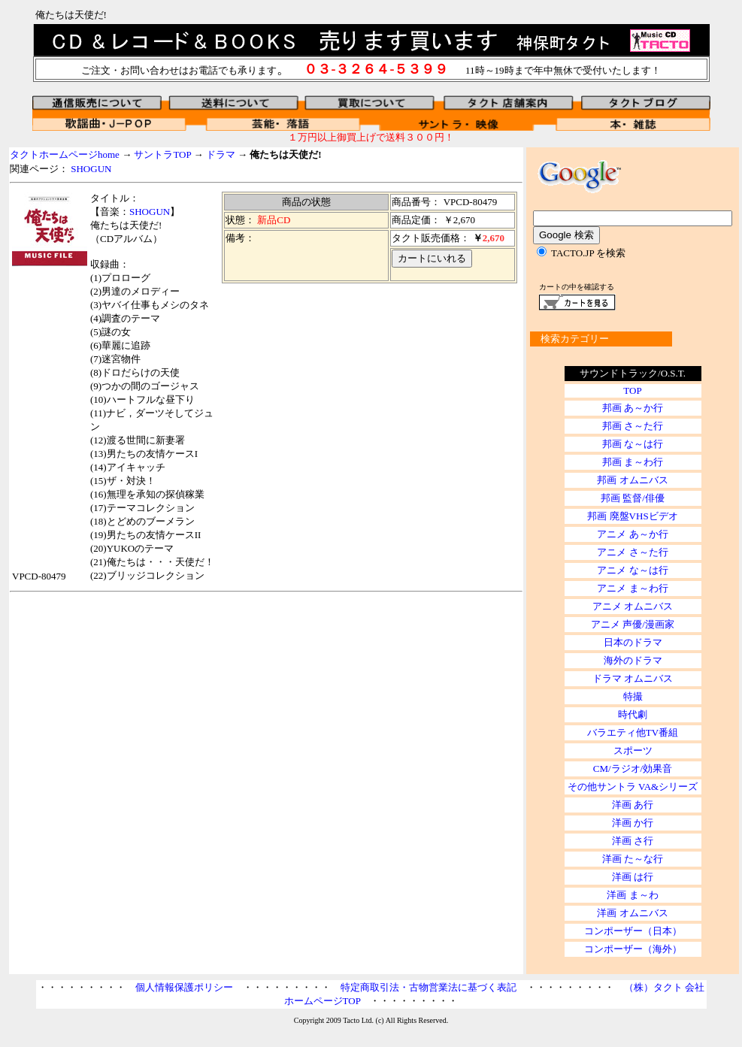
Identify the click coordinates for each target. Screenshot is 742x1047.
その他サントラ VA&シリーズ (633, 786)
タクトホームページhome (65, 154)
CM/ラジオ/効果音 (632, 768)
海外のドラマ (633, 660)
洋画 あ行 (632, 804)
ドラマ (220, 154)
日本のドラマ (633, 642)
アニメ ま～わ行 (632, 588)
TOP (632, 390)
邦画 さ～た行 (632, 425)
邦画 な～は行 (632, 443)
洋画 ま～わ (632, 894)
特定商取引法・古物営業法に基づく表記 (428, 987)
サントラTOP (162, 154)
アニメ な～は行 (632, 570)
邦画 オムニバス (632, 480)
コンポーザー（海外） (633, 949)
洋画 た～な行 (632, 858)
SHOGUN (91, 168)
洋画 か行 (632, 822)
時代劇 (632, 714)
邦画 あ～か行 (632, 407)
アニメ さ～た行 (632, 552)
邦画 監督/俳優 (633, 498)
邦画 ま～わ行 (632, 462)
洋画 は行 (632, 876)
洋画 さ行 (632, 840)
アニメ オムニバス (632, 606)
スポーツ (633, 750)
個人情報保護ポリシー (184, 987)
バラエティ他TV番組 (632, 732)
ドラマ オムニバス (632, 678)
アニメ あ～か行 (632, 534)
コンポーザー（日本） (633, 931)
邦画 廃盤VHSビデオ (632, 516)
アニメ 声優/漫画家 (632, 624)
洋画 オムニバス (632, 912)
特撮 (633, 696)
